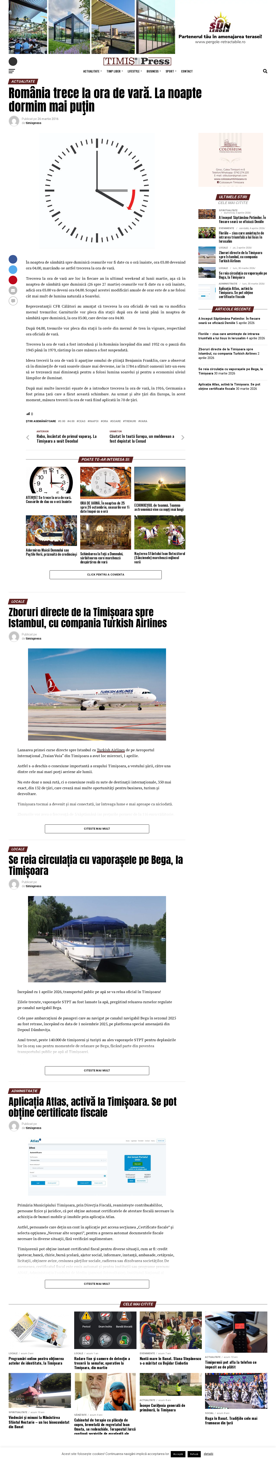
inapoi (94, 421)
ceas (81, 421)
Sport (170, 71)
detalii (208, 1454)
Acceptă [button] (178, 1454)
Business (152, 71)
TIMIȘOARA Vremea (232, 416)
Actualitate (91, 71)
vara (143, 421)
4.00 (71, 421)
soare (116, 421)
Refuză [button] (194, 1454)
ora (105, 421)
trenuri (130, 421)
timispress (33, 123)
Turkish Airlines (111, 751)
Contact (187, 71)
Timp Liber (114, 71)
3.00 (62, 421)
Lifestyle (134, 71)
